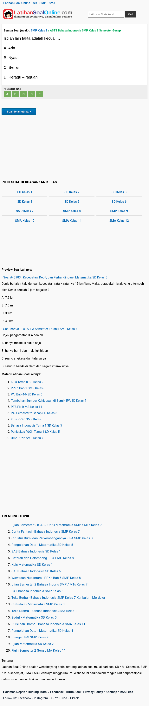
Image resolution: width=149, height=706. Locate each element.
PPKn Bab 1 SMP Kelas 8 (28, 388)
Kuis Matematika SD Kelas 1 (32, 564)
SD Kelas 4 (24, 201)
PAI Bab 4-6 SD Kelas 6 (26, 394)
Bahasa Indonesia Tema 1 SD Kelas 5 (36, 425)
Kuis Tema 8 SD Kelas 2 (27, 382)
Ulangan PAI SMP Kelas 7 (30, 637)
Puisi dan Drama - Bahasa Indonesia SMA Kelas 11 (48, 624)
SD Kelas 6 (119, 201)
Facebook (24, 698)
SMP (42, 3)
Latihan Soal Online (16, 3)
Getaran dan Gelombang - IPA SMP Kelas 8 (42, 558)
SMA (52, 3)
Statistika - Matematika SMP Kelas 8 (38, 604)
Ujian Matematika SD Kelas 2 (32, 644)
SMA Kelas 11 (71, 221)
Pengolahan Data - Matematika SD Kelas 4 (42, 631)
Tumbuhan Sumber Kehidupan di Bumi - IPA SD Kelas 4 (48, 400)
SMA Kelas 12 (119, 221)
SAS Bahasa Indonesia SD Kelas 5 (36, 571)
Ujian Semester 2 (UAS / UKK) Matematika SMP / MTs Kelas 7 (56, 525)
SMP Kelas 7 (25, 211)
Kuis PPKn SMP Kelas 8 (27, 419)
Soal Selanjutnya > (19, 111)
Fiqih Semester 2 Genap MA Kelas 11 (38, 650)
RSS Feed (126, 692)
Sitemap (111, 692)
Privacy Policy (93, 692)
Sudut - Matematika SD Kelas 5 (34, 617)
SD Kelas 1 (24, 192)
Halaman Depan (14, 692)
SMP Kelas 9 (119, 211)
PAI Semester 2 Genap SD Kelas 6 (34, 413)
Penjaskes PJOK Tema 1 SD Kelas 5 (35, 432)
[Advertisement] (74, 147)
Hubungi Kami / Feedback (46, 692)
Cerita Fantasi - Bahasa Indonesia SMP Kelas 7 (45, 531)
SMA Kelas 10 (24, 221)
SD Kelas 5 (71, 201)
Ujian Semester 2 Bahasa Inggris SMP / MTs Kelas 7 (49, 584)
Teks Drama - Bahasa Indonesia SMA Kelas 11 (45, 611)
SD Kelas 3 (119, 192)
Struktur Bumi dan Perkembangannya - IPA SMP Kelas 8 (52, 538)
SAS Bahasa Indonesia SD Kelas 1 (36, 551)
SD (35, 3)
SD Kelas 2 (71, 192)
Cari (130, 14)
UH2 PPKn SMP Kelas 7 (27, 438)
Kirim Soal (73, 692)
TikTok (74, 698)
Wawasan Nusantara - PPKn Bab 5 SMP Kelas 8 (46, 578)
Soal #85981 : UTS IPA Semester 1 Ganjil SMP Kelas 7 (40, 329)
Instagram (41, 698)
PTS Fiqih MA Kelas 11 (26, 407)
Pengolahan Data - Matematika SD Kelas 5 (42, 545)
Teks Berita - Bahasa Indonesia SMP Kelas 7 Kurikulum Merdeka (58, 598)
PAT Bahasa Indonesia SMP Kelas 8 (37, 591)
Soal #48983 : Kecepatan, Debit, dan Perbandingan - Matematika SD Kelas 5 (55, 277)
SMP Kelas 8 (39, 30)
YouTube (61, 698)
